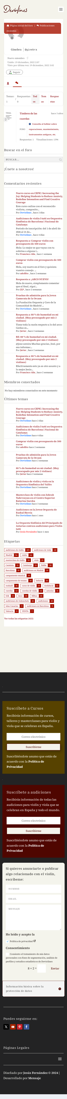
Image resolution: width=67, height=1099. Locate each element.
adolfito (24, 273)
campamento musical (15, 575)
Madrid (9, 555)
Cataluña (10, 565)
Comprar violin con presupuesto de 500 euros (38, 261)
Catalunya (27, 565)
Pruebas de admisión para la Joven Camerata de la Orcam (36, 297)
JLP (22, 289)
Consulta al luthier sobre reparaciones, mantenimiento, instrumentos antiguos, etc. (44, 129)
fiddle (43, 565)
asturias (50, 591)
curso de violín (28, 585)
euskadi (9, 585)
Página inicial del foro (20, 25)
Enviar (55, 968)
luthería (39, 580)
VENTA (25, 611)
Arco (20, 596)
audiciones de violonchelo (17, 601)
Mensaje (34, 1078)
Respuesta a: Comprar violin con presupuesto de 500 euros (34, 242)
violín (24, 555)
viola (36, 560)
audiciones (43, 601)
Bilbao (34, 596)
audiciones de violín (15, 550)
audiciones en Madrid (33, 570)
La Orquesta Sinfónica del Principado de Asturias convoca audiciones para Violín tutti (39, 526)
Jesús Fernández (28, 531)
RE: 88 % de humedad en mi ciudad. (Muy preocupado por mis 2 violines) (37, 338)
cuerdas (9, 591)
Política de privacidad (21, 941)
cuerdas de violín (29, 591)
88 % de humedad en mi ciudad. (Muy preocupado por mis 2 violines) (37, 469)
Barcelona (10, 570)
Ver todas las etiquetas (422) (18, 618)
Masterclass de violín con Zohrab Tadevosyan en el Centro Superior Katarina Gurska (35, 498)
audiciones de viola (42, 550)
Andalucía (48, 585)
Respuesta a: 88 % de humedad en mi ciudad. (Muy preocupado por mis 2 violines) (37, 317)
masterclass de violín (15, 560)
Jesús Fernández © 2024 (40, 1073)
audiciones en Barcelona (38, 606)
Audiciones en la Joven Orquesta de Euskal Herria (36, 511)
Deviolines (25, 212)
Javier (23, 331)
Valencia (9, 611)
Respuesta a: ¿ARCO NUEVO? (32, 279)
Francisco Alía (27, 254)
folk (7, 596)
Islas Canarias (12, 606)
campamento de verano (16, 580)
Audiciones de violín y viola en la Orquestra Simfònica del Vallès (35, 483)
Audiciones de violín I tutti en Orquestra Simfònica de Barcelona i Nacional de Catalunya (39, 221)
